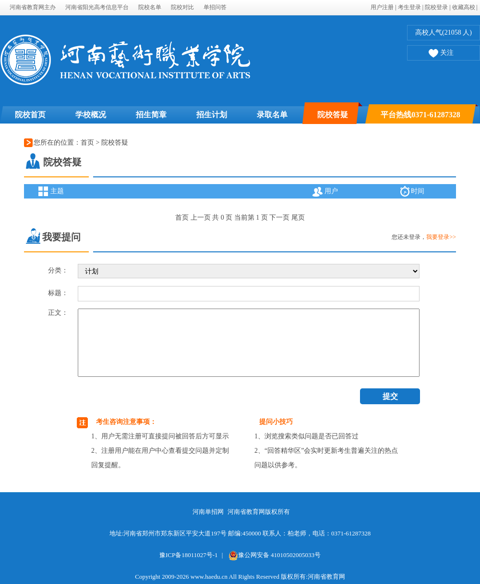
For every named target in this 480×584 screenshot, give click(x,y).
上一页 (201, 217)
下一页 (279, 217)
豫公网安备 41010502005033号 (274, 555)
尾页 (298, 217)
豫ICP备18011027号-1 (188, 555)
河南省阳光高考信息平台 (97, 7)
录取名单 (272, 115)
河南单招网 (208, 511)
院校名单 (149, 7)
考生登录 (409, 7)
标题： (58, 293)
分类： (58, 270)
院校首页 (30, 115)
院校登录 (436, 7)
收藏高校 (463, 7)
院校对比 (182, 7)
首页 (87, 142)
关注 (441, 54)
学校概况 (90, 115)
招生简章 (151, 115)
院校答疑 (332, 115)
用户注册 (382, 7)
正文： (58, 312)
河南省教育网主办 (33, 7)
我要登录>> (441, 237)
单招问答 (215, 7)
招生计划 (211, 115)
